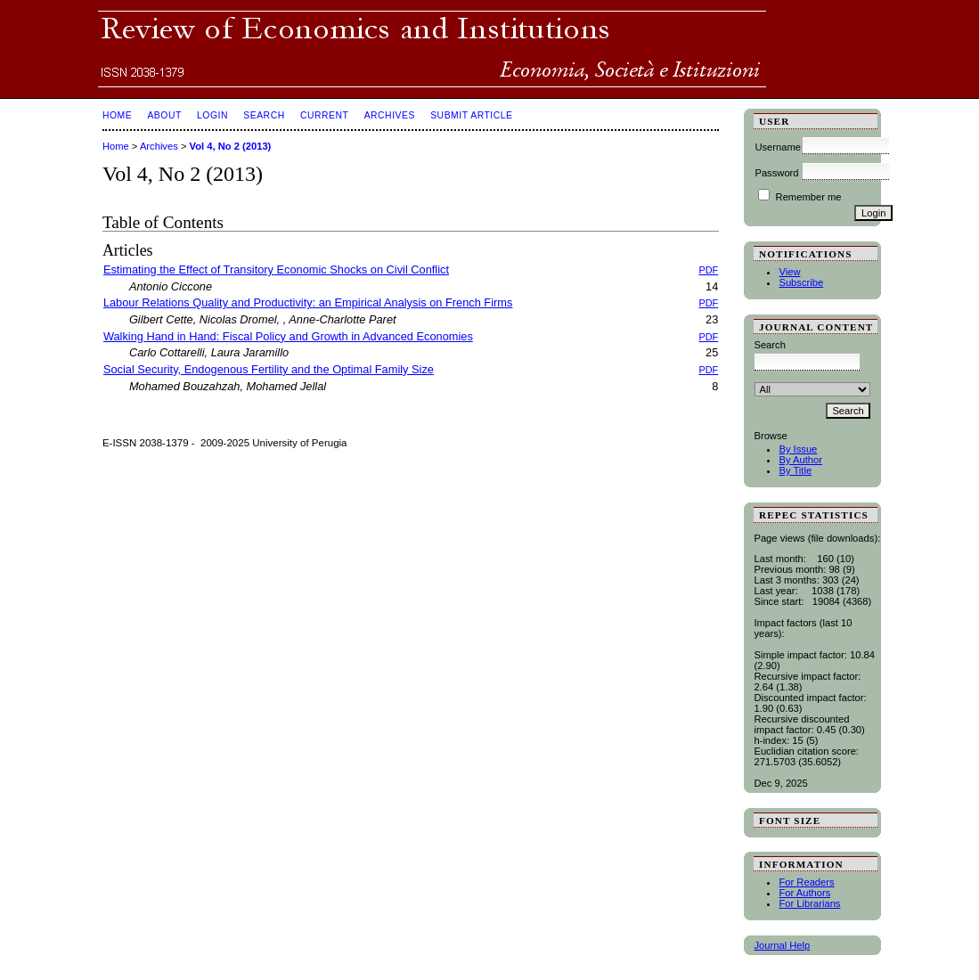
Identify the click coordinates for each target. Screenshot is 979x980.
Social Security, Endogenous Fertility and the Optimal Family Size (268, 369)
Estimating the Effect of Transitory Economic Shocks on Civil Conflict (276, 269)
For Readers (806, 882)
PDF (709, 270)
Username (778, 147)
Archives (389, 115)
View (789, 271)
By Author (800, 459)
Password (776, 172)
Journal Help (782, 945)
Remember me (809, 197)
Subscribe (801, 282)
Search (263, 115)
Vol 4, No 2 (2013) (231, 146)
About (164, 115)
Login (212, 115)
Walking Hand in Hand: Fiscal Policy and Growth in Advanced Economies (288, 336)
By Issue (798, 449)
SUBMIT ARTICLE (471, 115)
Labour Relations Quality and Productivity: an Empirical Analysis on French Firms (307, 302)
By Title (795, 470)
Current (324, 115)
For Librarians (809, 903)
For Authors (804, 892)
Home (117, 115)
